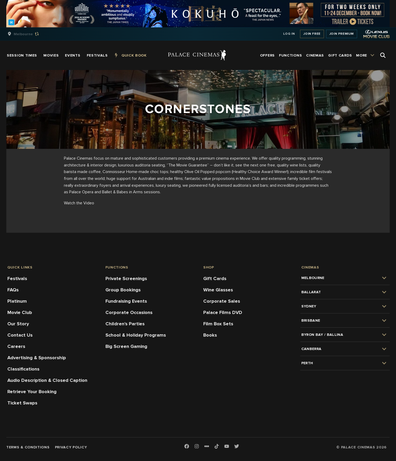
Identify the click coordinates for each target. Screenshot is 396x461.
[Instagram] (196, 446)
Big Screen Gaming (126, 346)
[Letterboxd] (206, 446)
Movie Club (19, 312)
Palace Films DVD (222, 312)
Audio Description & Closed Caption (47, 380)
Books (210, 335)
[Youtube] (226, 446)
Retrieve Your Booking (32, 391)
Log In (289, 34)
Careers (16, 346)
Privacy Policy (71, 447)
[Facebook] (186, 446)
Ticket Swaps (22, 403)
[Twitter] (236, 446)
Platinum (17, 301)
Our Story (18, 324)
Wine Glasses (218, 290)
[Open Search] (383, 55)
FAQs (13, 290)
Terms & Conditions (28, 447)
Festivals (17, 278)
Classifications (23, 369)
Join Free (311, 34)
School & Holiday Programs (135, 335)
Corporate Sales (221, 301)
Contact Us (20, 335)
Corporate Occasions (129, 312)
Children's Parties (125, 324)
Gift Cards (214, 278)
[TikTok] (216, 446)
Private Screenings (126, 278)
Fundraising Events (126, 301)
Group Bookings (123, 290)
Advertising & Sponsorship (36, 358)
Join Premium (341, 34)
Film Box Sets (218, 324)
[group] (28, 34)
